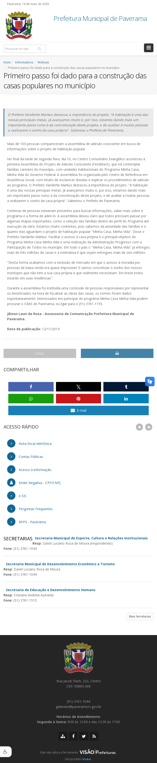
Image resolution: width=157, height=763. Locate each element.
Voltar (40, 353)
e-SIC (17, 495)
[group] (78, 753)
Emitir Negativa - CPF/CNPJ (33, 482)
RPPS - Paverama (26, 522)
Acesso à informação (29, 469)
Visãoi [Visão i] (86, 759)
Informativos (24, 62)
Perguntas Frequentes (30, 508)
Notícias (43, 62)
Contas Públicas (25, 456)
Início (7, 62)
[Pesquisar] (39, 48)
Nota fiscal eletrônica (29, 443)
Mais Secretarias (140, 616)
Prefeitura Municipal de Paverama (100, 19)
